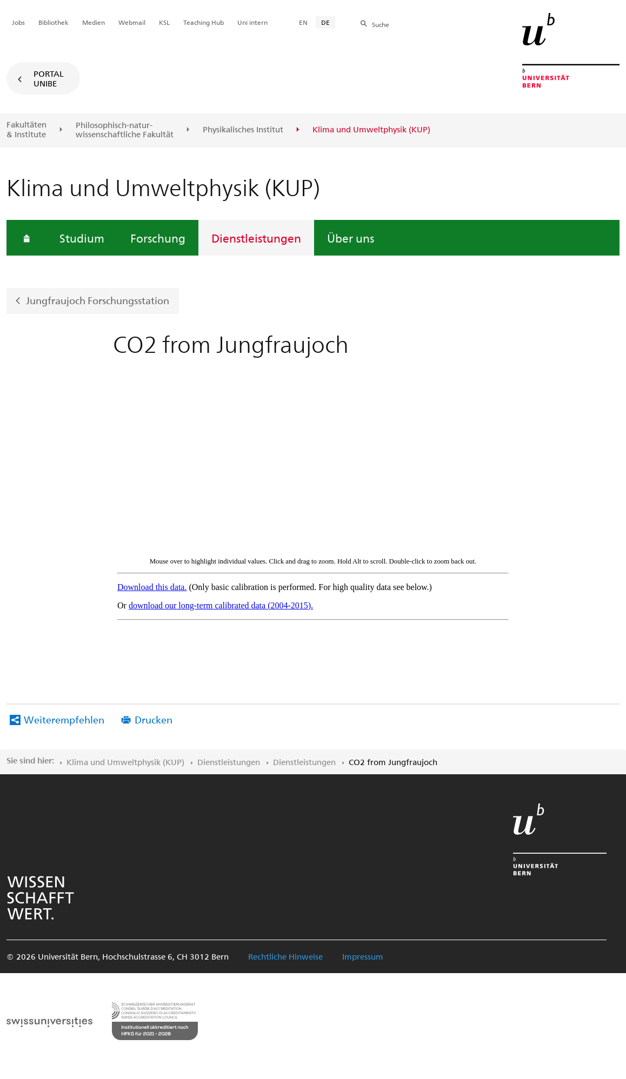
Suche (380, 24)
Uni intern (252, 22)
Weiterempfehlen (64, 719)
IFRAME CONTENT (313, 506)
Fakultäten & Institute (26, 129)
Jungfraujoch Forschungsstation (97, 300)
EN (303, 22)
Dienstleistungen (256, 237)
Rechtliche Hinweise (285, 956)
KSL (164, 22)
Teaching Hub (203, 22)
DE (325, 22)
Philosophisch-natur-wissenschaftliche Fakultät (125, 129)
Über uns (350, 237)
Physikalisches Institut (243, 130)
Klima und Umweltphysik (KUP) (125, 761)
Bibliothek (53, 22)
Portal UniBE (49, 78)
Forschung (157, 237)
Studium (81, 237)
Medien (93, 22)
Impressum (362, 956)
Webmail (131, 22)
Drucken (153, 719)
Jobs (18, 22)
